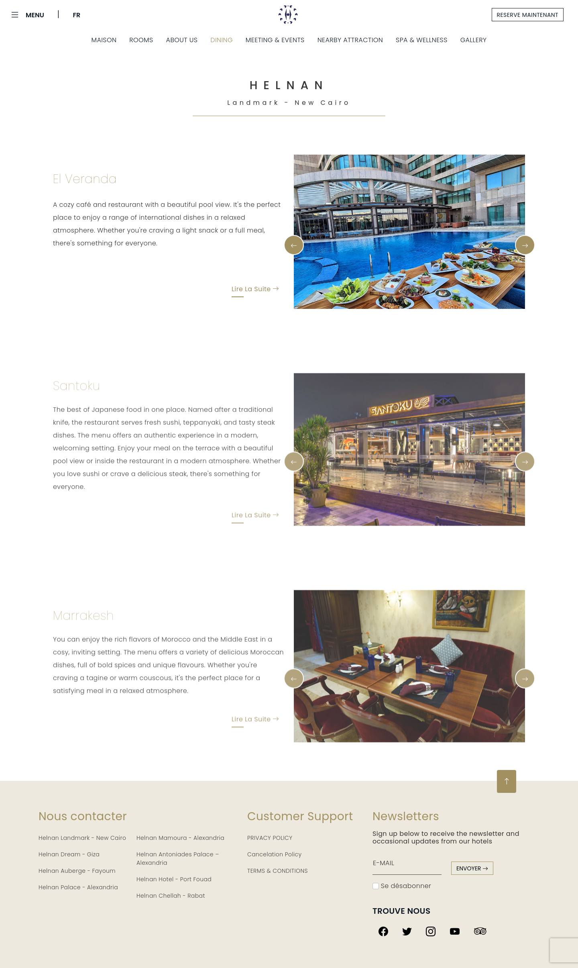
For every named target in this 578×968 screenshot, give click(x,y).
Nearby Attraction (350, 40)
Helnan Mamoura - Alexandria (180, 838)
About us (182, 40)
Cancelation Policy (274, 854)
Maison (104, 40)
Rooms (141, 40)
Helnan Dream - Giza (69, 854)
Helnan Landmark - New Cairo (82, 838)
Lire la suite (255, 290)
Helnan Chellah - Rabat (170, 896)
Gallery (473, 40)
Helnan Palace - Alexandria (78, 887)
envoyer (472, 868)
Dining (221, 40)
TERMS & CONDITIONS (277, 871)
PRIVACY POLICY (270, 838)
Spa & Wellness (422, 40)
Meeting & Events (275, 40)
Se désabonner (401, 885)
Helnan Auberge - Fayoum (77, 871)
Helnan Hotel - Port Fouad (174, 879)
